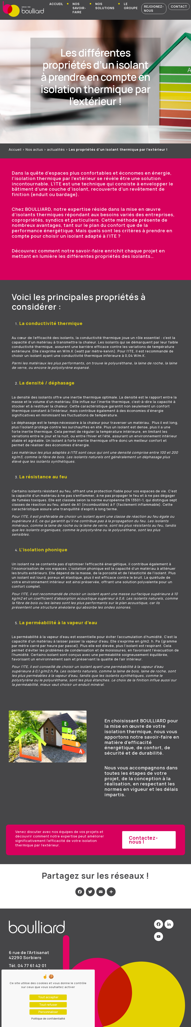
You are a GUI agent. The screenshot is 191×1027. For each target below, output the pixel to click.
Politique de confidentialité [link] (48, 1018)
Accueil (56, 4)
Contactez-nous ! (143, 839)
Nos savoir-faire (79, 8)
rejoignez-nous (154, 8)
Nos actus (34, 149)
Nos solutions (105, 6)
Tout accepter (48, 997)
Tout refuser (48, 1005)
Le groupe (131, 6)
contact (179, 6)
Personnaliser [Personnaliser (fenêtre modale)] (48, 1012)
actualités (56, 149)
